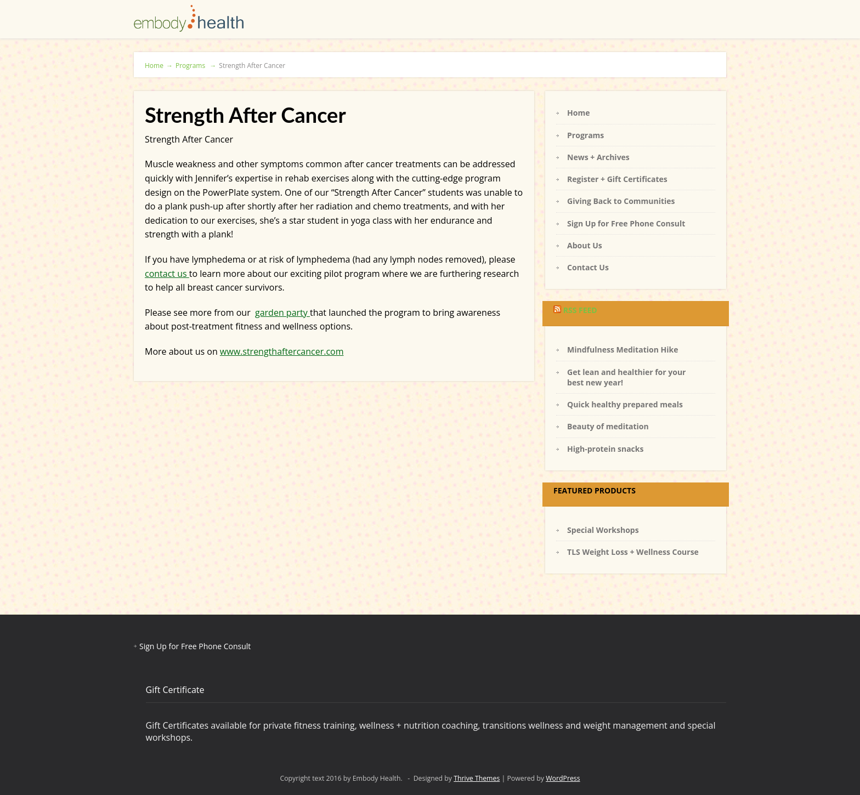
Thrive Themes (477, 778)
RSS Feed (580, 310)
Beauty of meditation (608, 426)
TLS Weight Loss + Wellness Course (633, 552)
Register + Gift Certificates (617, 179)
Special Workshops (603, 530)
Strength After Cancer (252, 65)
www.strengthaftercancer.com (282, 351)
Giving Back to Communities (621, 201)
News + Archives (598, 157)
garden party (282, 312)
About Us (584, 245)
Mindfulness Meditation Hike (622, 349)
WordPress (563, 778)
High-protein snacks (605, 449)
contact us (167, 274)
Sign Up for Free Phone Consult (626, 223)
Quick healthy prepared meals (625, 404)
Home (159, 65)
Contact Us (588, 267)
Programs (196, 65)
